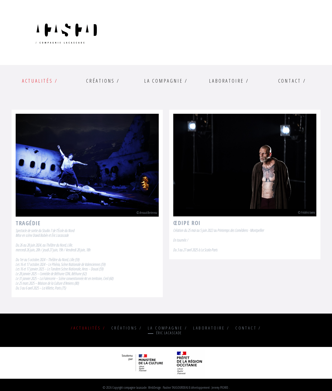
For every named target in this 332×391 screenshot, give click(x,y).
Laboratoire (226, 80)
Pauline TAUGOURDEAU (175, 387)
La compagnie (163, 80)
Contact (289, 80)
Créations (100, 80)
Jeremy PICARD (220, 387)
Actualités (37, 80)
